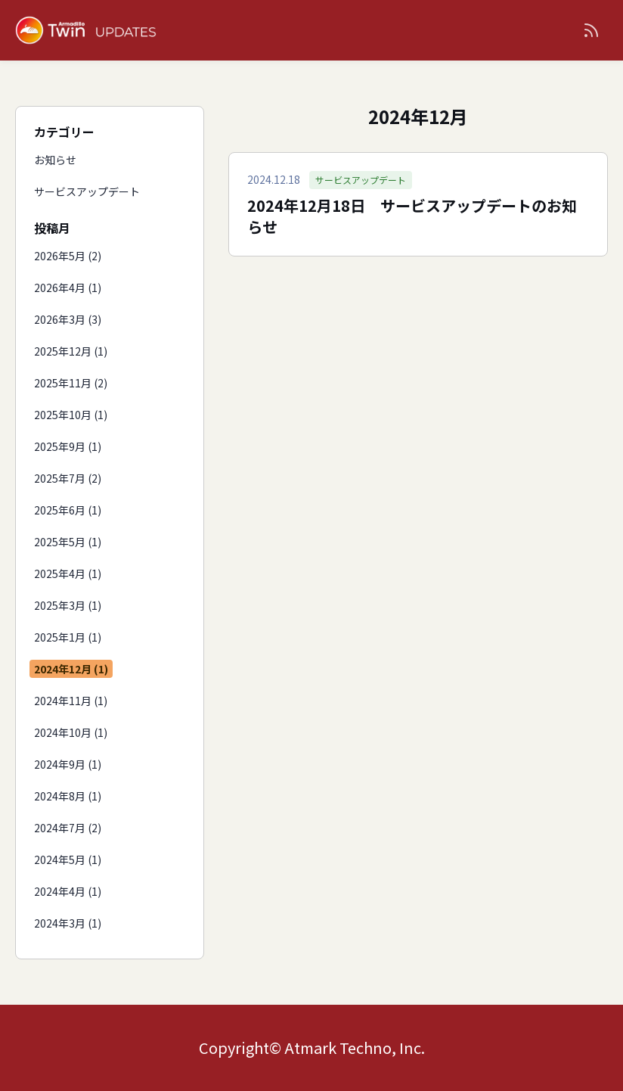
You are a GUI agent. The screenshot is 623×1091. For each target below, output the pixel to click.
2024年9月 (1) (67, 764)
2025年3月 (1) (67, 605)
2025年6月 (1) (67, 510)
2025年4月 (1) (67, 573)
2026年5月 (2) (67, 255)
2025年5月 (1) (67, 541)
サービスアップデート (87, 191)
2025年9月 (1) (67, 446)
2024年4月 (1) (67, 891)
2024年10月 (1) (70, 732)
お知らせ (55, 159)
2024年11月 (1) (70, 700)
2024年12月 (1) (71, 668)
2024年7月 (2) (67, 827)
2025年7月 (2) (67, 478)
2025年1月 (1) (67, 637)
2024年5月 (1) (67, 859)
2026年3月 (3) (67, 319)
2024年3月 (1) (67, 923)
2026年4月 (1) (67, 287)
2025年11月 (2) (70, 382)
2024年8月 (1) (67, 795)
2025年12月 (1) (70, 351)
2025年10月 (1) (70, 414)
